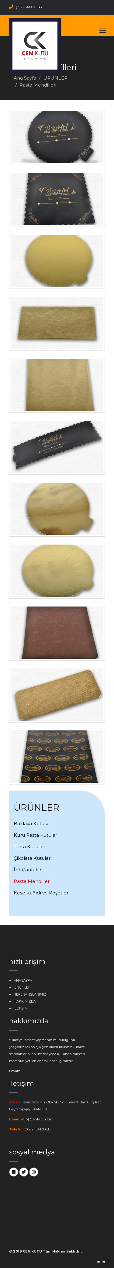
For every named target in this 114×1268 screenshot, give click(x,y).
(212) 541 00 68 (25, 7)
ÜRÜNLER (55, 78)
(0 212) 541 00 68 (37, 1129)
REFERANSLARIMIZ (30, 994)
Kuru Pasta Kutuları (36, 835)
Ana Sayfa (25, 78)
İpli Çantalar (27, 870)
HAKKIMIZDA (25, 1001)
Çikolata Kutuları (33, 858)
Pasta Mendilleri (32, 881)
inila (101, 1261)
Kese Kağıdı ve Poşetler (41, 893)
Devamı (15, 1071)
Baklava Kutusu (32, 823)
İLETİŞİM (21, 1008)
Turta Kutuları (29, 846)
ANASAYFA (23, 980)
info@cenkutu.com (36, 1119)
